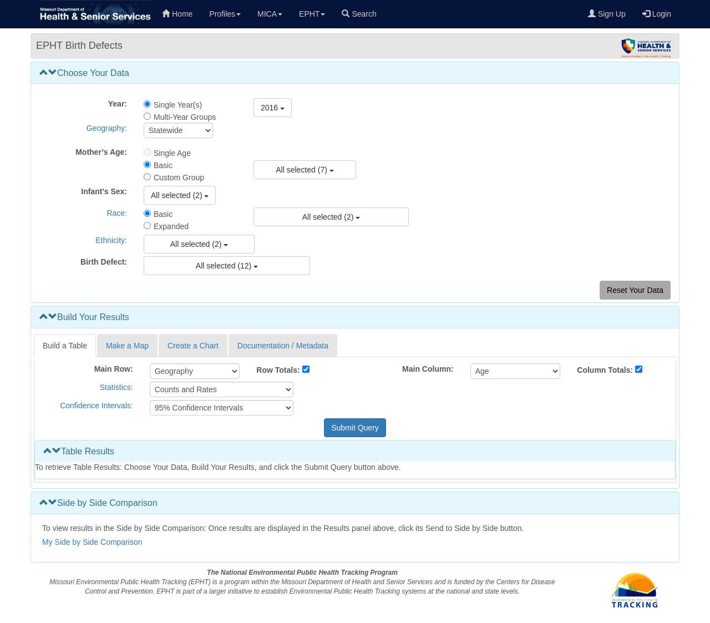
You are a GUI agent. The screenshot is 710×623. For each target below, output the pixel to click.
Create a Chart (193, 345)
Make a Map (127, 345)
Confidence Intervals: (96, 405)
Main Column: (428, 368)
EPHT (312, 13)
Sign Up (607, 13)
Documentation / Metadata (282, 345)
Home (177, 13)
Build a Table (65, 345)
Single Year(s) (178, 104)
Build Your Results (84, 317)
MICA (269, 13)
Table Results (78, 451)
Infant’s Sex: (104, 191)
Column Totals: (605, 370)
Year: (117, 103)
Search (359, 13)
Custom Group (179, 177)
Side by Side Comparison (98, 503)
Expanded (171, 226)
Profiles (225, 13)
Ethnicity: (111, 240)
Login (656, 13)
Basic (163, 165)
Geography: (107, 128)
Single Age (172, 153)
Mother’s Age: (101, 152)
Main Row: (113, 368)
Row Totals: (278, 370)
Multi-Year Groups (185, 117)
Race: (116, 213)
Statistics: (116, 387)
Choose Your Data (84, 73)
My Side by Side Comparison (92, 542)
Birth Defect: (103, 261)
